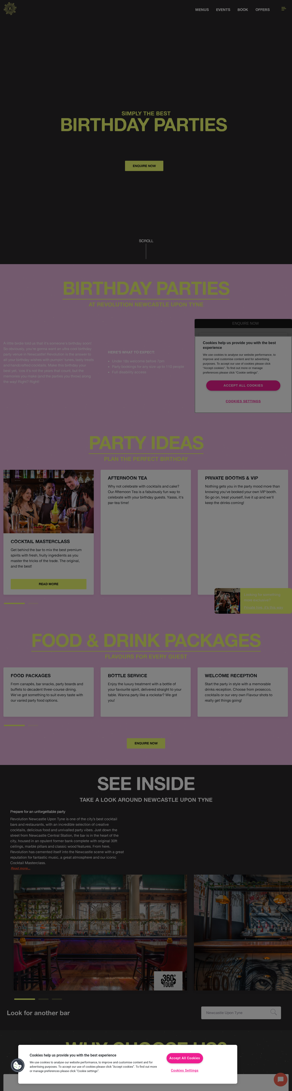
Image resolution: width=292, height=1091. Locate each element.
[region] (127, 1064)
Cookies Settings (184, 1070)
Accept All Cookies (184, 1058)
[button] (17, 1065)
